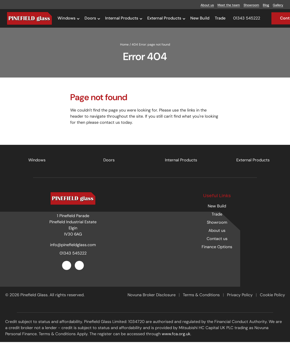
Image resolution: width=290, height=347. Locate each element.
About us (207, 5)
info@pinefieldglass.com (73, 249)
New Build (199, 18)
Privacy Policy (240, 299)
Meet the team (229, 5)
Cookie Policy (272, 299)
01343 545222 (73, 258)
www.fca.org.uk (176, 338)
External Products (164, 18)
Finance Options (217, 251)
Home (124, 49)
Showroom (251, 5)
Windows (66, 18)
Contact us (217, 243)
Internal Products (121, 18)
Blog (266, 5)
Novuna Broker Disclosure (152, 299)
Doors (90, 18)
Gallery (278, 5)
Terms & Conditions (202, 299)
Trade (220, 18)
